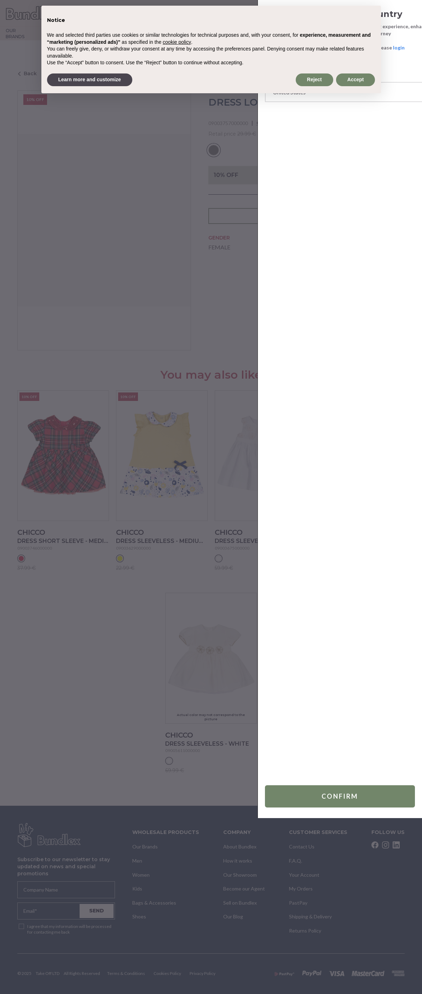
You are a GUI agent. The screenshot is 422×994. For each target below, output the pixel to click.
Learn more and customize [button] (89, 79)
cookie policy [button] (177, 42)
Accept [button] (355, 79)
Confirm (322, 972)
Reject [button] (314, 79)
